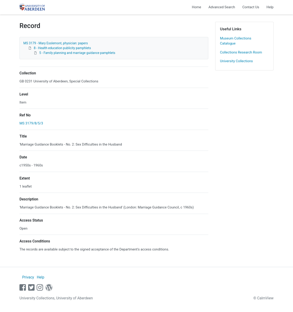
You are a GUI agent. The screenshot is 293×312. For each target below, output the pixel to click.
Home (196, 7)
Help (270, 7)
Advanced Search (222, 7)
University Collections (236, 61)
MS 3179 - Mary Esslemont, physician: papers (55, 43)
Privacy (28, 277)
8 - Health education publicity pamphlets (62, 48)
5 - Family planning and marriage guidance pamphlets (77, 53)
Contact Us (250, 7)
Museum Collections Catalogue (235, 41)
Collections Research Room (241, 52)
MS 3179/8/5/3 (31, 123)
